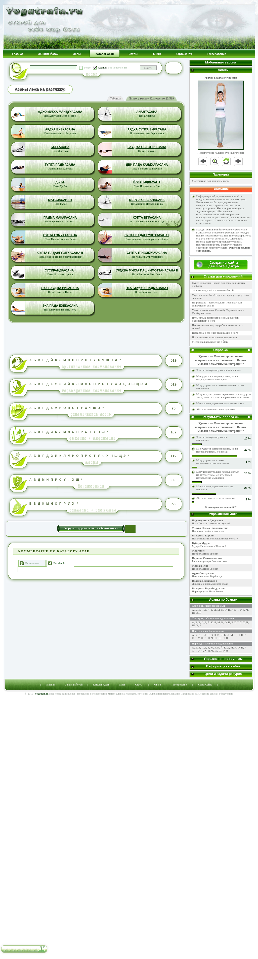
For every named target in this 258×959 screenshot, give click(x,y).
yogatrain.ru (41, 693)
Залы (122, 684)
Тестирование (179, 684)
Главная (50, 684)
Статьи (139, 684)
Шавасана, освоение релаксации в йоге (215, 332)
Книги (157, 684)
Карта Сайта (205, 684)
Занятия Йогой (74, 684)
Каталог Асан (101, 684)
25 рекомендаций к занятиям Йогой (213, 290)
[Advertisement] (96, 338)
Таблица (115, 98)
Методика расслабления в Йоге (210, 341)
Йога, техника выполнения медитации (214, 337)
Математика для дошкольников (210, 180)
